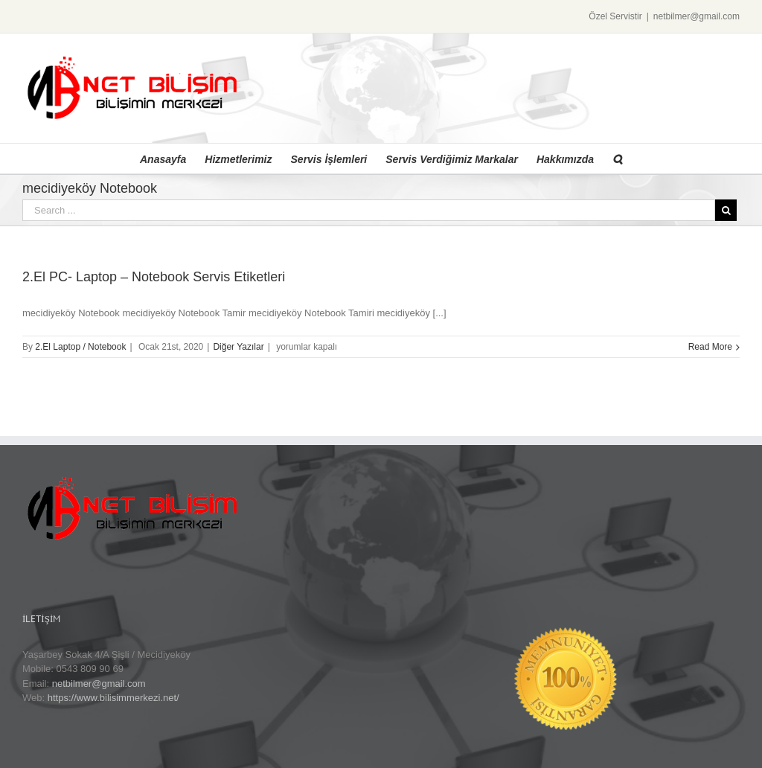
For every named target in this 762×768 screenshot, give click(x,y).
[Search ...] (368, 210)
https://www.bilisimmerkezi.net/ (113, 697)
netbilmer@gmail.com (696, 16)
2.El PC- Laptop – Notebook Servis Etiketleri (153, 276)
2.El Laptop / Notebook (80, 347)
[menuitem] (172, 158)
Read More (710, 347)
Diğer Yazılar (238, 347)
